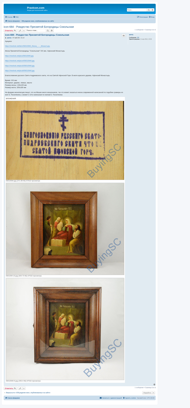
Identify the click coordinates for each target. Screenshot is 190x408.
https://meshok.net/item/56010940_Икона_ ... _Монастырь (27, 46)
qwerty (131, 34)
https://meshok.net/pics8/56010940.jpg (19, 71)
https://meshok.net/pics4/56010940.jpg (19, 61)
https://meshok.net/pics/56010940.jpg (19, 56)
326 (138, 37)
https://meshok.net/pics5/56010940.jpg (19, 66)
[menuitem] (15, 17)
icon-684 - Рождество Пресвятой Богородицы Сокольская (39, 26)
